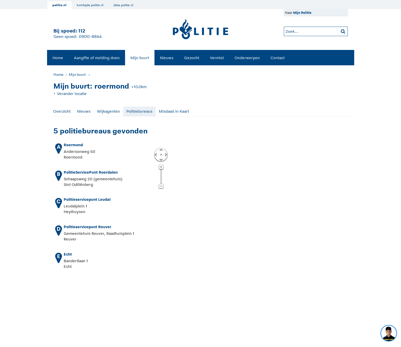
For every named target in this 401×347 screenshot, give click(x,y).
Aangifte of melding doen (97, 57)
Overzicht (62, 111)
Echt (68, 254)
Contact (278, 57)
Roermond (73, 144)
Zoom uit (161, 186)
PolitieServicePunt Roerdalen (91, 172)
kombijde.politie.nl (90, 5)
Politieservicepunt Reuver (87, 226)
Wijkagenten (108, 111)
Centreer (161, 154)
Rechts (165, 154)
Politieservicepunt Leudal (87, 199)
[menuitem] (58, 57)
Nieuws (166, 57)
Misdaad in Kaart (174, 111)
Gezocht (191, 57)
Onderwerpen (247, 57)
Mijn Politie (302, 12)
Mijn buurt (139, 57)
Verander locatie (72, 93)
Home (57, 57)
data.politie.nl (123, 5)
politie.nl (59, 5)
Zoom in (161, 167)
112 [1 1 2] (81, 31)
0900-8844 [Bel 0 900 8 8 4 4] (90, 36)
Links (156, 154)
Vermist (217, 57)
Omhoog (161, 149)
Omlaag (161, 159)
